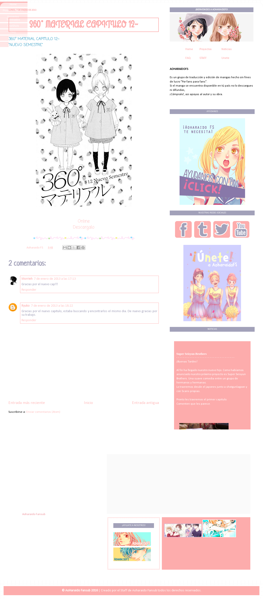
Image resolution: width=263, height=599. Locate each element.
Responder (29, 290)
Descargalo (83, 227)
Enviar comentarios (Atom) (43, 412)
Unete (225, 58)
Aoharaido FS (35, 247)
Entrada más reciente (26, 403)
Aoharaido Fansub (33, 514)
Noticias (226, 49)
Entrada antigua (145, 403)
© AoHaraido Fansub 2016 (80, 590)
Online (84, 221)
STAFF (203, 58)
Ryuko (26, 306)
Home (189, 49)
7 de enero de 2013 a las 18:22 (52, 306)
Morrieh (27, 279)
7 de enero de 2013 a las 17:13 (55, 279)
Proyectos (205, 49)
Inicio (88, 403)
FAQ (188, 58)
